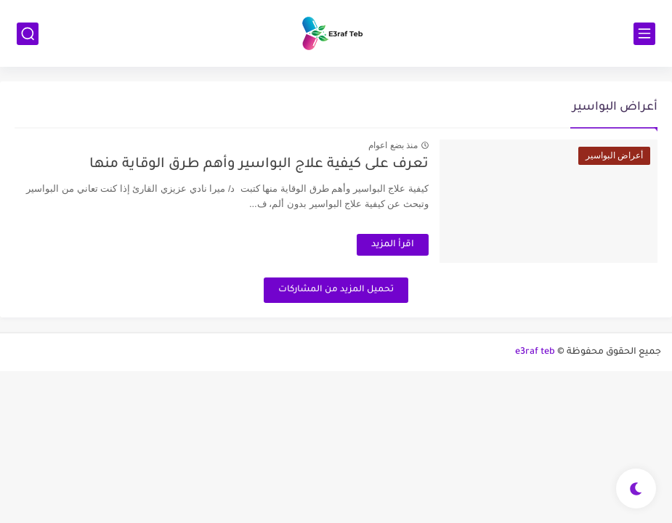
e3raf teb (535, 352)
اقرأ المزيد (392, 245)
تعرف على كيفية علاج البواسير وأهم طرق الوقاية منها (259, 164)
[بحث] (28, 34)
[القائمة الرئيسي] (644, 34)
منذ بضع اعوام (393, 145)
